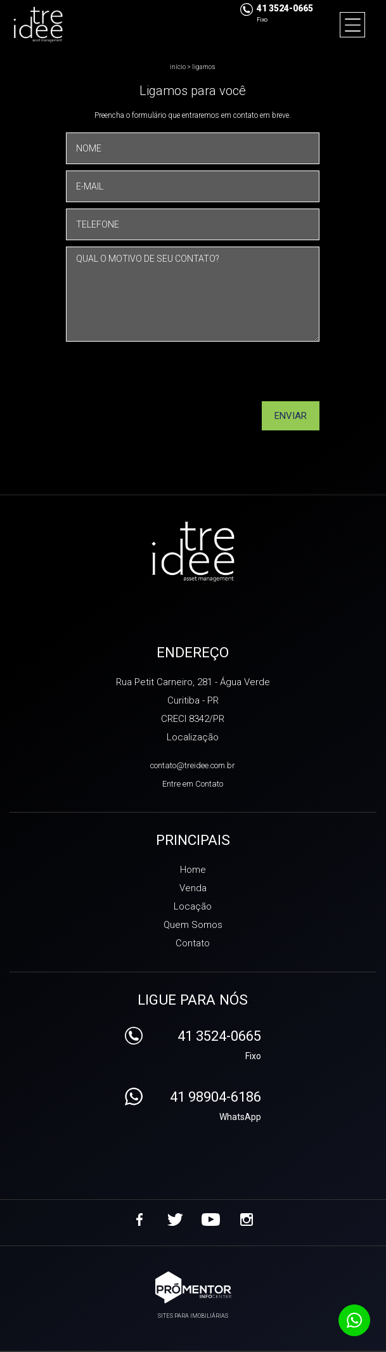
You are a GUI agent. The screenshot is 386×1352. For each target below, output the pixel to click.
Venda (193, 888)
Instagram (246, 1219)
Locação (193, 906)
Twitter (175, 1219)
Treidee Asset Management (193, 552)
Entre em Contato (192, 784)
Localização (193, 737)
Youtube (211, 1219)
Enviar (290, 416)
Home (193, 869)
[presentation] (260, 376)
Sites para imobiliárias (193, 1316)
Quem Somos (193, 924)
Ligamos (204, 66)
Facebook (140, 1219)
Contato (193, 943)
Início (178, 66)
